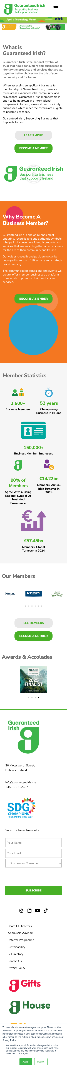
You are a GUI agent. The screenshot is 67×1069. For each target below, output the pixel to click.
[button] (56, 8)
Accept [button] (26, 1062)
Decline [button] (40, 1062)
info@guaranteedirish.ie (20, 782)
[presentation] (32, 876)
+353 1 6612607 (16, 787)
